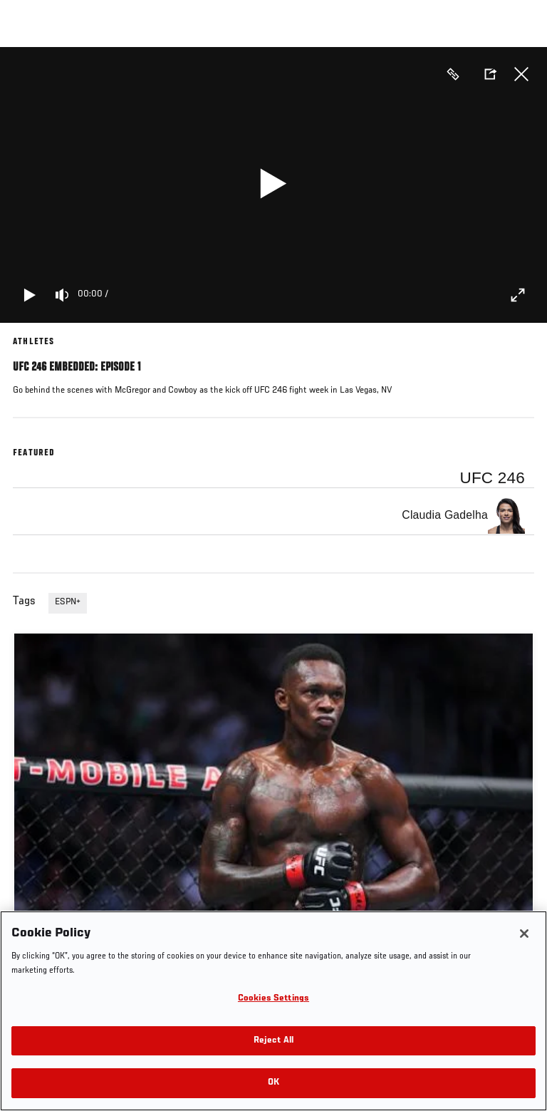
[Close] (524, 933)
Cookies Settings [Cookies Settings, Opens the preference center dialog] (273, 998)
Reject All (273, 1040)
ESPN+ (67, 602)
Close (521, 74)
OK (273, 1082)
